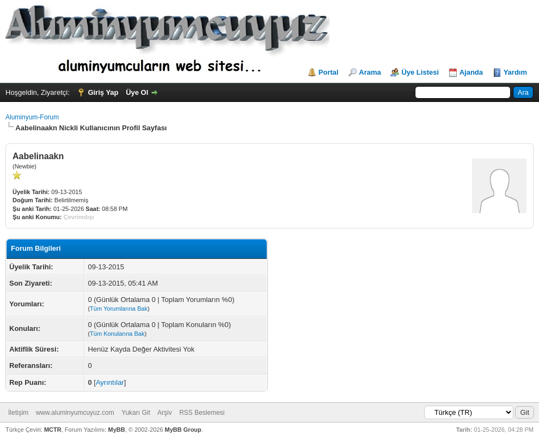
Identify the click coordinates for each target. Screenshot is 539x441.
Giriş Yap (103, 92)
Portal (328, 72)
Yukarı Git (135, 412)
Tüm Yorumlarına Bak (119, 308)
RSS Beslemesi (201, 412)
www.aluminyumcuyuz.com (75, 412)
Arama (370, 72)
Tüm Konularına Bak (117, 333)
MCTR (53, 429)
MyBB (116, 429)
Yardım (515, 72)
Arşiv (164, 412)
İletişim (18, 412)
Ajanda (471, 72)
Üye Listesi (420, 72)
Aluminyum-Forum (32, 117)
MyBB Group (183, 429)
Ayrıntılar (110, 382)
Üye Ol (137, 92)
